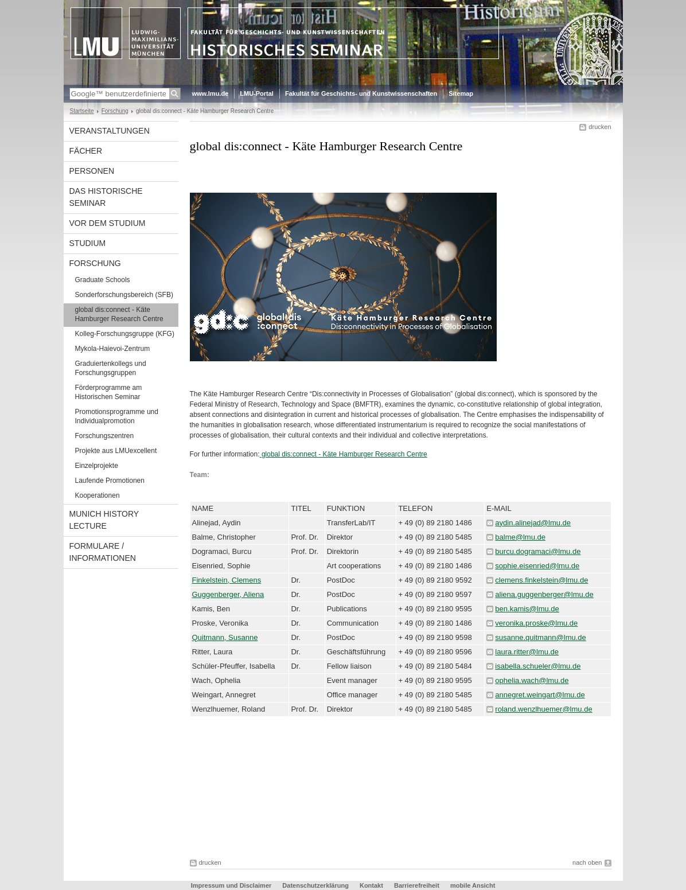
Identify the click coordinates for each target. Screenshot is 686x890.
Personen (92, 170)
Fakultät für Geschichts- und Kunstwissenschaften (361, 93)
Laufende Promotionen (110, 481)
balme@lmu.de (520, 537)
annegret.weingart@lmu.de (539, 694)
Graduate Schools (102, 280)
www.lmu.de (210, 93)
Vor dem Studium (107, 223)
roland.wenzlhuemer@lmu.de (543, 709)
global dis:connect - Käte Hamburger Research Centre (119, 314)
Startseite (82, 111)
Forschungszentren (104, 436)
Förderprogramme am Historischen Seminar (108, 392)
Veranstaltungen (109, 130)
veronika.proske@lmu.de (536, 623)
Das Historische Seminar (106, 197)
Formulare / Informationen (102, 552)
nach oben (587, 862)
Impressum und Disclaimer (231, 885)
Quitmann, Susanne (225, 637)
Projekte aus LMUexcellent (116, 451)
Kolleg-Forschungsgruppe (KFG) (124, 334)
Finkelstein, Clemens (227, 580)
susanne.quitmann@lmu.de (540, 637)
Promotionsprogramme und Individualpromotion (116, 416)
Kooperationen (97, 495)
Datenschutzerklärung (315, 885)
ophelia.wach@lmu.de (531, 680)
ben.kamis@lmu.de (527, 608)
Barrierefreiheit (417, 885)
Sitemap (461, 93)
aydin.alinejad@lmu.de (533, 522)
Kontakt (371, 885)
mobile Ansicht (472, 885)
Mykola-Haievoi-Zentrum (112, 349)
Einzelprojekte (96, 466)
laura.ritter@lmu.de (527, 651)
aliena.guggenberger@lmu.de (544, 594)
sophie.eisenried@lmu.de (537, 565)
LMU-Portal (257, 93)
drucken (599, 126)
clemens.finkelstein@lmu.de (541, 580)
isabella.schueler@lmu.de (537, 666)
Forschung (115, 111)
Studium (87, 243)
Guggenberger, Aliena (228, 594)
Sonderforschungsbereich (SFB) (124, 295)
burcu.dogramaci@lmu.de (537, 551)
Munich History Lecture (104, 519)
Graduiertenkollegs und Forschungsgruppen (110, 368)
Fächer (86, 150)
